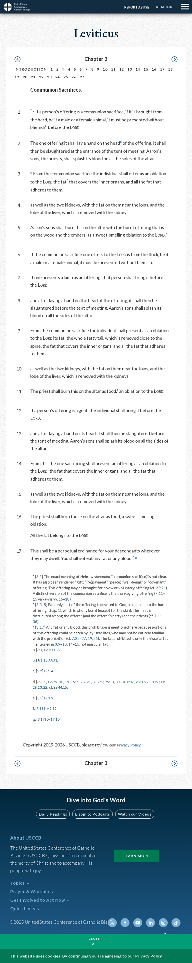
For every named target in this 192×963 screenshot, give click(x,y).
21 (33, 77)
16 (154, 69)
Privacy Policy (130, 744)
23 (49, 77)
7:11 (159, 593)
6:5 (106, 681)
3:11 (40, 708)
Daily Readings (55, 814)
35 (99, 681)
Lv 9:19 (52, 708)
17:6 (36, 687)
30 (124, 681)
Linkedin (152, 922)
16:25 (155, 681)
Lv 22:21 (52, 660)
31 (93, 681)
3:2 (39, 671)
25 (66, 77)
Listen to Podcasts (92, 814)
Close (94, 938)
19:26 (93, 638)
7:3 (113, 681)
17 (162, 69)
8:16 (138, 681)
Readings (164, 7)
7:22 (76, 638)
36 (35, 621)
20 (25, 77)
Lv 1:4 (49, 671)
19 (16, 77)
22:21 (161, 588)
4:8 (82, 681)
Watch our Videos (132, 814)
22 (41, 77)
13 (129, 69)
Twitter (116, 922)
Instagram (164, 922)
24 (57, 77)
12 (121, 69)
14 (138, 69)
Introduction (30, 69)
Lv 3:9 (54, 681)
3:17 (40, 627)
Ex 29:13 (49, 687)
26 (74, 77)
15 (146, 69)
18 (170, 69)
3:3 (39, 604)
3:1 (39, 576)
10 (105, 69)
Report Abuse (133, 7)
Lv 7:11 (51, 649)
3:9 (57, 644)
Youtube (140, 922)
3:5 (40, 698)
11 (113, 69)
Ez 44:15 (77, 687)
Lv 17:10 (54, 719)
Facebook (128, 922)
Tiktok (176, 922)
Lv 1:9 (50, 698)
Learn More (137, 855)
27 (82, 77)
